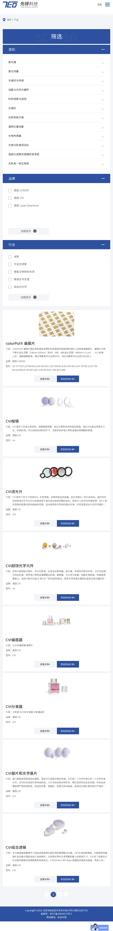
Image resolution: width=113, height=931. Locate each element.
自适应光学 (20, 287)
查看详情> (45, 379)
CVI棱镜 (12, 421)
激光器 (12, 62)
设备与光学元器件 (18, 89)
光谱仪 (12, 108)
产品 (16, 20)
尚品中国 (62, 917)
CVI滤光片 (14, 491)
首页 (9, 20)
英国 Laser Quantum (26, 205)
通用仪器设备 (16, 126)
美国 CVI (19, 198)
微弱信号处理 (21, 279)
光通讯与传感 (16, 80)
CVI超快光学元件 (20, 565)
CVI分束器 (14, 706)
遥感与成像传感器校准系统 (23, 154)
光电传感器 (14, 136)
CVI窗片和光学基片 (21, 773)
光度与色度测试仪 (18, 145)
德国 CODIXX (21, 190)
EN (99, 4)
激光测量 (13, 71)
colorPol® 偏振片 (20, 343)
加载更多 (26, 231)
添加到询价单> (68, 379)
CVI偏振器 (14, 640)
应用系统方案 (16, 117)
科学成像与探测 (17, 99)
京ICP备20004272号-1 (61, 914)
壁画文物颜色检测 (24, 271)
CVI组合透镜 (16, 847)
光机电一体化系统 (18, 163)
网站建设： (52, 917)
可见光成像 (20, 264)
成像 (16, 256)
